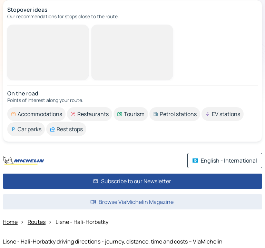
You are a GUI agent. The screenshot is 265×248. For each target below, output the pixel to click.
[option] (36, 114)
